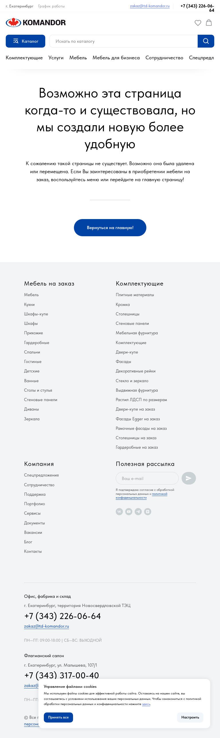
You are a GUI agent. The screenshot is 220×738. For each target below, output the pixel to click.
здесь (146, 704)
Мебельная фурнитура (137, 332)
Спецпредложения (41, 475)
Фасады (123, 361)
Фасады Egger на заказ (138, 418)
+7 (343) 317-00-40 (61, 675)
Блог (28, 541)
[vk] (119, 511)
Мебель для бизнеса (116, 57)
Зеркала (32, 418)
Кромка (123, 304)
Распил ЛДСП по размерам (141, 399)
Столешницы (128, 314)
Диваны (31, 409)
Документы (34, 523)
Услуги (56, 57)
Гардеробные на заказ (137, 447)
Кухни (29, 304)
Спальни (32, 352)
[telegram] (138, 511)
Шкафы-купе (36, 314)
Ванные (31, 380)
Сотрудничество (164, 57)
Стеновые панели (40, 399)
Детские (32, 371)
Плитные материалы (135, 294)
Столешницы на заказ (136, 437)
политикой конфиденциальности (141, 495)
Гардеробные (36, 342)
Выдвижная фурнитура (137, 390)
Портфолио (34, 503)
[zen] (147, 511)
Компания (39, 463)
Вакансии (33, 532)
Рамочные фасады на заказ (141, 428)
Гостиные (33, 361)
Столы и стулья (38, 390)
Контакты (33, 551)
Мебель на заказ (49, 283)
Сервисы (32, 513)
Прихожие (33, 332)
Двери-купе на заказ (135, 409)
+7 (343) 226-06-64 (197, 8)
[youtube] (128, 511)
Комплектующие (24, 57)
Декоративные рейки (136, 371)
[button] (198, 22)
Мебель (78, 57)
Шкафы (31, 323)
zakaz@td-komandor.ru (150, 5)
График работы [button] (51, 6)
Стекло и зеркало (132, 380)
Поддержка (35, 494)
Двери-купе (127, 352)
